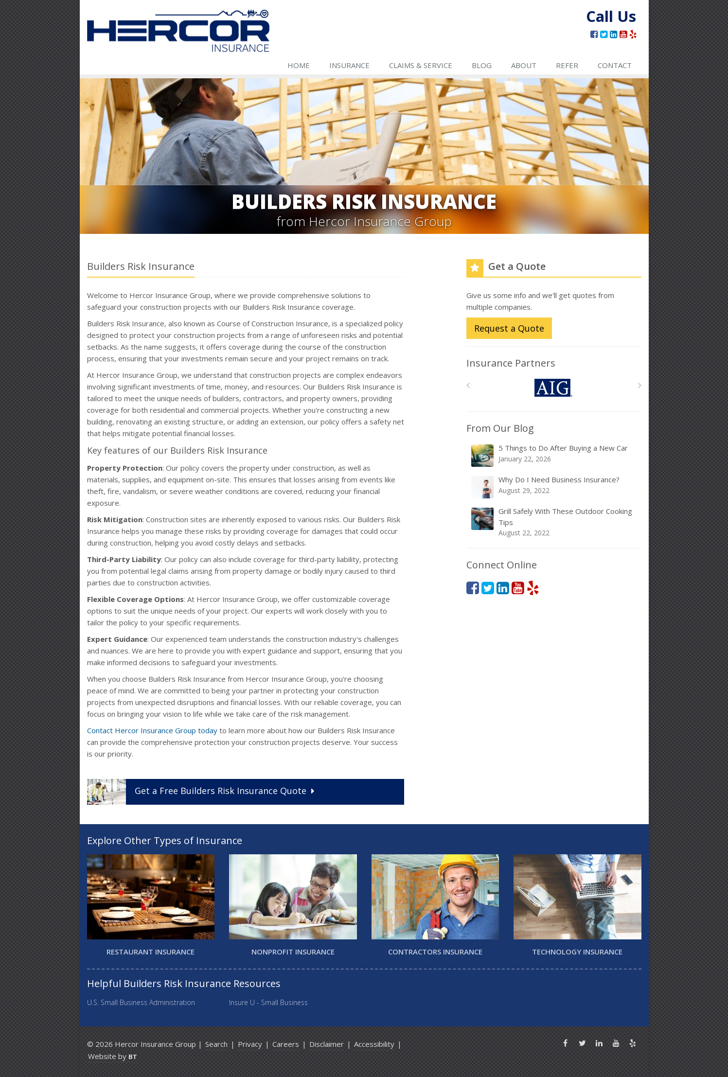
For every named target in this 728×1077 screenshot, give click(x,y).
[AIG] (553, 387)
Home (298, 65)
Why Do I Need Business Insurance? (554, 487)
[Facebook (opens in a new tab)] (594, 34)
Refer (567, 65)
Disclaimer (326, 1044)
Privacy (250, 1044)
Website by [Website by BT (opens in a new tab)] (112, 1056)
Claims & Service (420, 65)
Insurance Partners (510, 363)
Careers (285, 1044)
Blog (482, 65)
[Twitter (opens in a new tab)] (603, 34)
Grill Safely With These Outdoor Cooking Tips (554, 522)
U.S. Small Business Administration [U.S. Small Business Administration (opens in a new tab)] (141, 1002)
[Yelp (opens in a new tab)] (633, 34)
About (523, 65)
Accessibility (374, 1044)
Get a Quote (202, 792)
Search (216, 1044)
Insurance (349, 65)
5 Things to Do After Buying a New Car (554, 455)
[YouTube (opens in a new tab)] (623, 34)
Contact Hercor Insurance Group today (152, 730)
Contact (615, 65)
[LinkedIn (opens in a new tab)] (613, 34)
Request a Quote (509, 328)
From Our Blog (500, 428)
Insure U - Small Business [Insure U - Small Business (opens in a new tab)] (268, 1002)
